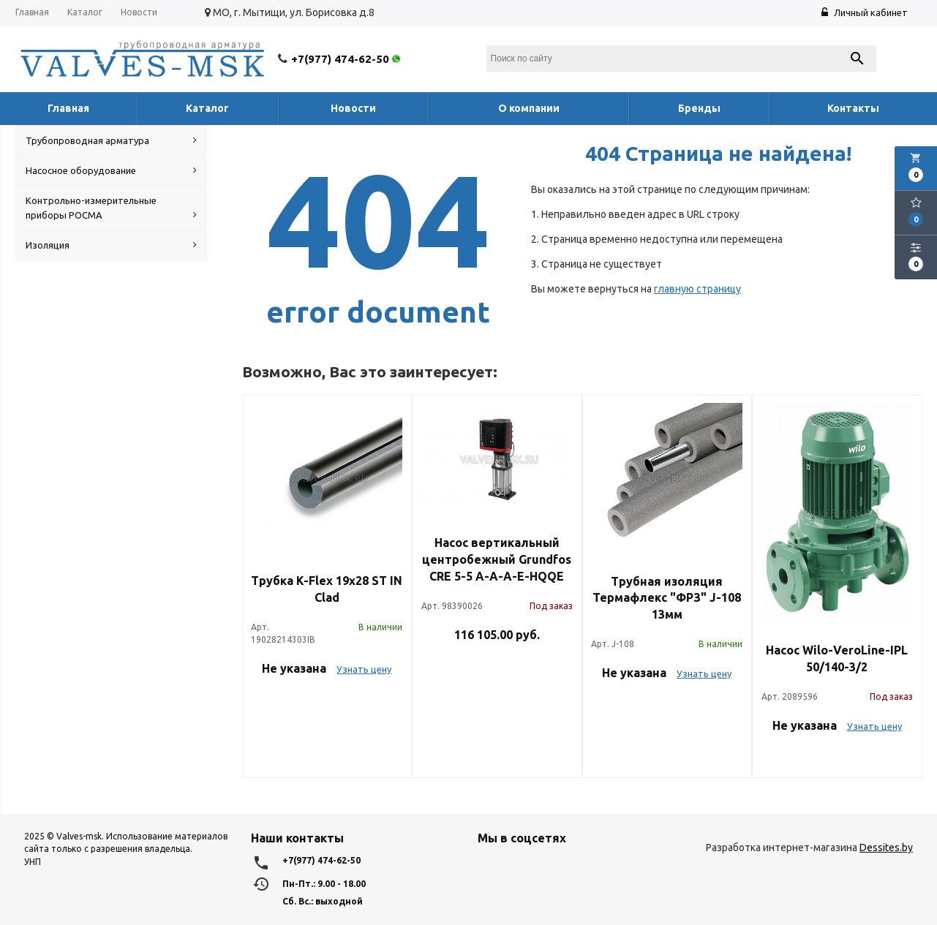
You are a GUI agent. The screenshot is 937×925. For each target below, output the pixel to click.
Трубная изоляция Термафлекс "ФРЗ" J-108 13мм (666, 598)
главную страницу (697, 289)
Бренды (699, 108)
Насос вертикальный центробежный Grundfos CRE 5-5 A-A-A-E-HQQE (496, 559)
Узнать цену (363, 669)
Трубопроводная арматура (111, 140)
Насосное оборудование (111, 170)
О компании (529, 108)
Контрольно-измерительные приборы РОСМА (111, 208)
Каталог (84, 12)
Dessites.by (886, 847)
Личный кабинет (864, 12)
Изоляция (111, 245)
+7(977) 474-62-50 (347, 59)
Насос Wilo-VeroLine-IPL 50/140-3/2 (837, 658)
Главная (32, 12)
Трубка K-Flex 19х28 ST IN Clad (326, 589)
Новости (139, 12)
